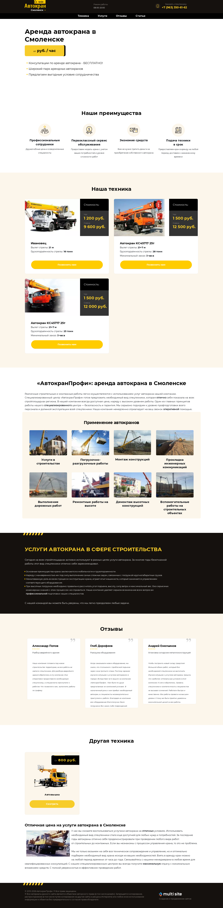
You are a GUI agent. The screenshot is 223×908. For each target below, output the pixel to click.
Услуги (102, 15)
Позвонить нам (67, 264)
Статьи (140, 15)
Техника (83, 15)
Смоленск (37, 10)
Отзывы (121, 15)
